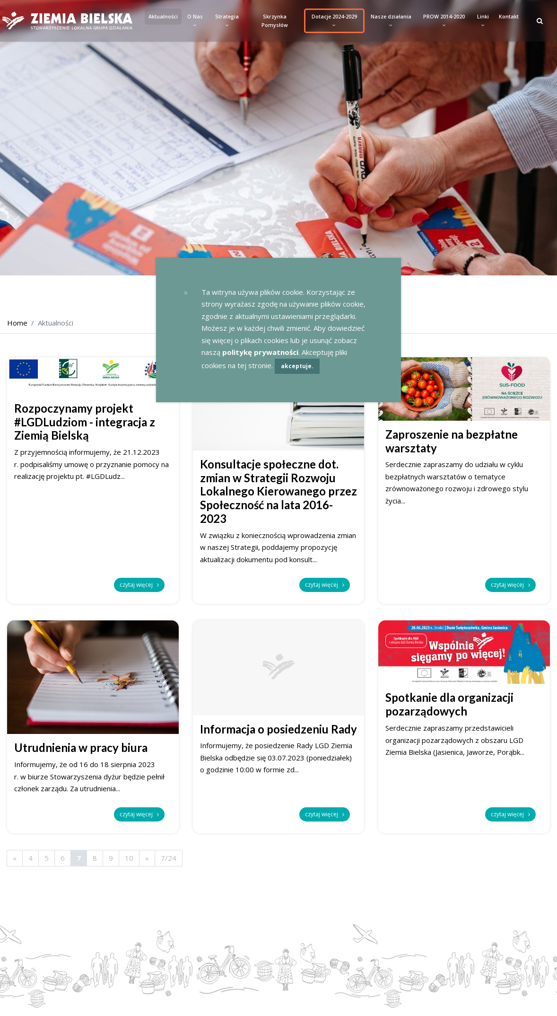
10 (129, 858)
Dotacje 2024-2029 (334, 20)
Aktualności (163, 16)
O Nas (195, 20)
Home (17, 322)
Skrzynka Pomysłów (274, 20)
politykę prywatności (260, 352)
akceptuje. (297, 366)
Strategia (227, 20)
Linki (483, 20)
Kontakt (509, 16)
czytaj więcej (139, 585)
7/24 (168, 858)
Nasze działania (391, 20)
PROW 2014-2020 (444, 20)
